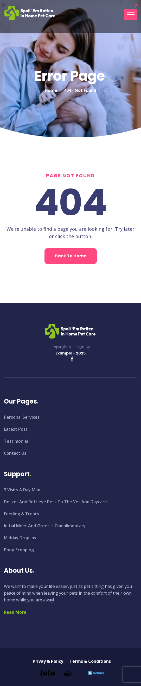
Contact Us (15, 453)
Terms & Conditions (90, 661)
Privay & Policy (48, 661)
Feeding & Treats (21, 514)
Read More (15, 612)
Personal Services (22, 417)
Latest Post (16, 429)
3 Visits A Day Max (22, 490)
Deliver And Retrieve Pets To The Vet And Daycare (55, 502)
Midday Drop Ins (20, 538)
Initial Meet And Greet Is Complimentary (45, 526)
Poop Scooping (19, 550)
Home (51, 90)
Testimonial (16, 441)
